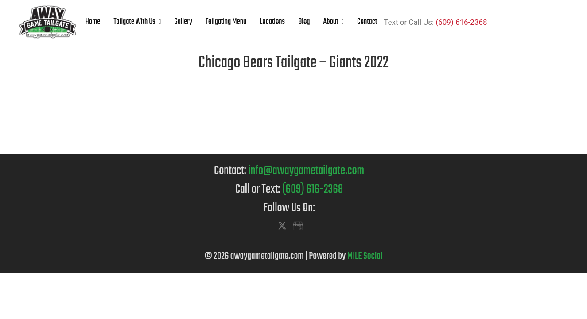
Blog (304, 22)
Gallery (183, 22)
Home (93, 22)
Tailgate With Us (134, 22)
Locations (272, 22)
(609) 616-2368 (461, 22)
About (330, 22)
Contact (367, 22)
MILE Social (365, 256)
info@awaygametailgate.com (306, 170)
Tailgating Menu (226, 22)
